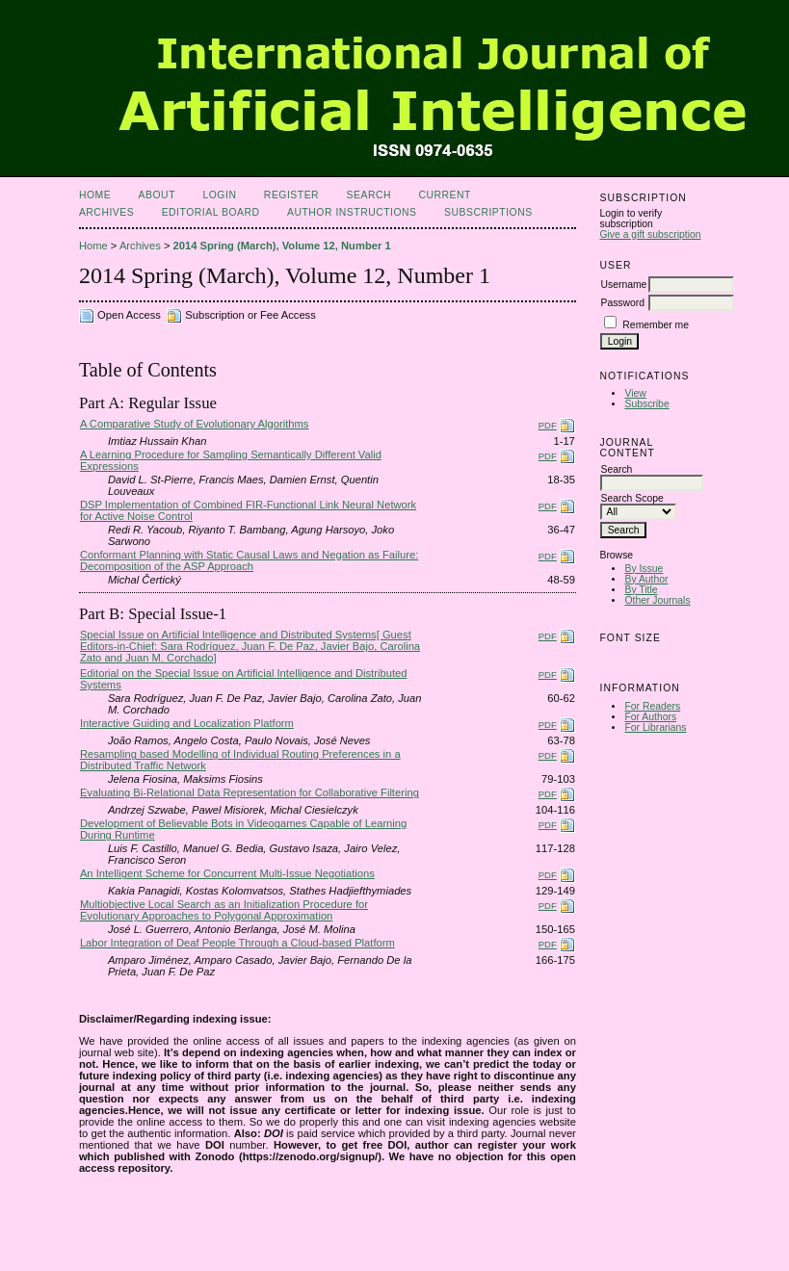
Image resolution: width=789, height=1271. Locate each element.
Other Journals (657, 600)
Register (291, 195)
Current (444, 195)
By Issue (643, 568)
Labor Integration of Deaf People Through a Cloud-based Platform (237, 942)
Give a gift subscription (649, 234)
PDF (548, 425)
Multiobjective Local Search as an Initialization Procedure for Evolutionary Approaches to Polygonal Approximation (224, 909)
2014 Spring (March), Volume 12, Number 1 (282, 245)
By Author (646, 579)
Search (369, 195)
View (634, 393)
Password (622, 303)
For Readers (652, 706)
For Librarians (655, 727)
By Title (640, 589)
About (157, 195)
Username (623, 284)
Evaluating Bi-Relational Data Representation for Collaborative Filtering (249, 792)
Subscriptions (488, 212)
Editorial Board (211, 212)
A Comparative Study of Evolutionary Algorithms (194, 423)
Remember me (655, 325)
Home (95, 195)
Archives (106, 212)
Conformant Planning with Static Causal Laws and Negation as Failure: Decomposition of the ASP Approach (249, 560)
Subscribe (646, 404)
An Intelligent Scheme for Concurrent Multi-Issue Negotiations (227, 873)
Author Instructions (352, 212)
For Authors (650, 717)
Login (219, 195)
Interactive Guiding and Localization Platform (187, 723)
